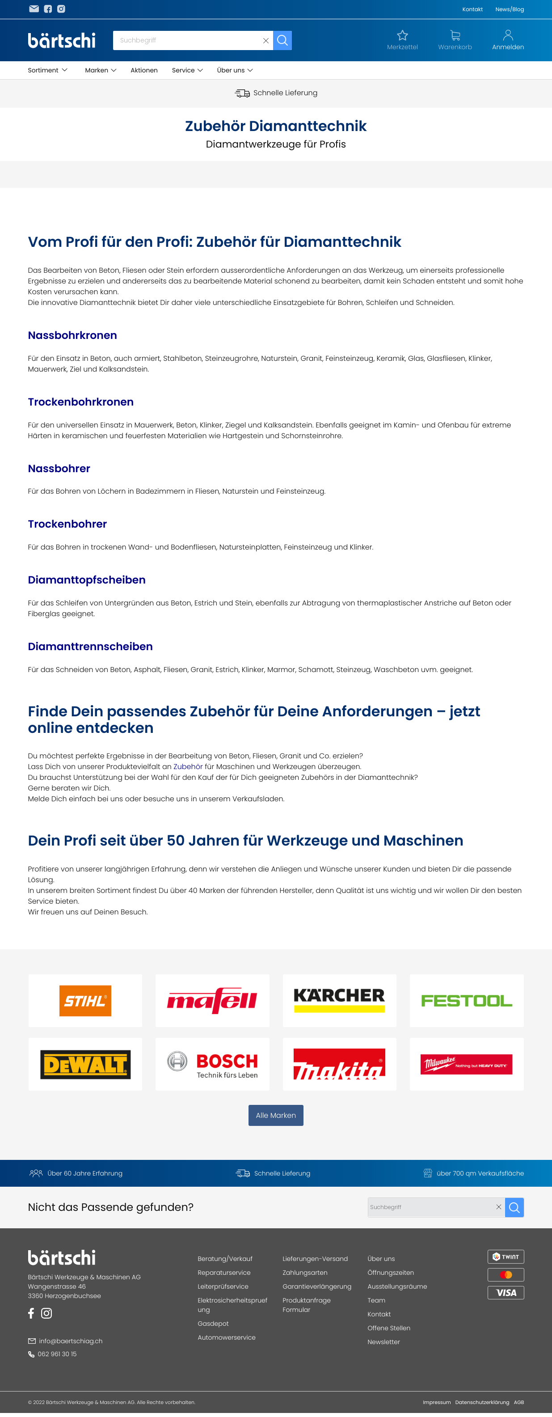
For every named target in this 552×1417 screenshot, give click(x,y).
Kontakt (473, 9)
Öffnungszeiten (391, 1272)
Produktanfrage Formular (307, 1305)
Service (183, 70)
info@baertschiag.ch (66, 1341)
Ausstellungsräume (397, 1286)
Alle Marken (276, 1115)
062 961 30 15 (52, 1353)
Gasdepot (213, 1323)
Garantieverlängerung (317, 1286)
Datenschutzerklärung (482, 1402)
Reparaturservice (224, 1272)
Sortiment (43, 70)
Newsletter (384, 1341)
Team (377, 1300)
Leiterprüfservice (223, 1286)
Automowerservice (227, 1337)
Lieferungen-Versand (315, 1258)
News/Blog (510, 9)
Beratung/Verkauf (225, 1258)
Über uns (231, 70)
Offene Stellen (389, 1328)
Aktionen (144, 70)
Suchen (282, 40)
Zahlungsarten (305, 1272)
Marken (97, 70)
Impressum (437, 1402)
